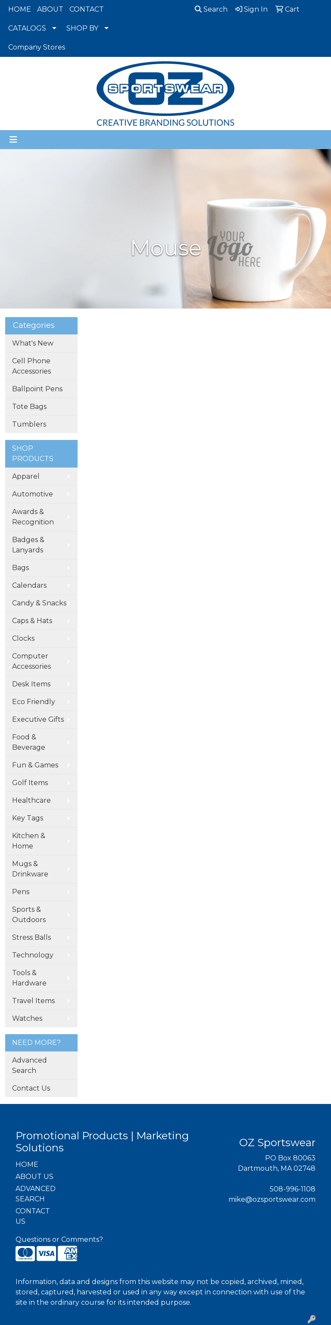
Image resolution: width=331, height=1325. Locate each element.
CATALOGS (27, 28)
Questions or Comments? (59, 1239)
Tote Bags (29, 406)
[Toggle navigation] (13, 140)
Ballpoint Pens (37, 389)
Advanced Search (29, 1065)
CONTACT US (33, 1216)
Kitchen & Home (28, 841)
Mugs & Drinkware (30, 869)
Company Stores (36, 47)
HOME (19, 9)
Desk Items (31, 684)
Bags (20, 568)
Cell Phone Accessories (31, 366)
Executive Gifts (38, 719)
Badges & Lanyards (28, 545)
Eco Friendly (33, 702)
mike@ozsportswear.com (271, 1199)
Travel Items (33, 1001)
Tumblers (29, 424)
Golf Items (30, 783)
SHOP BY (82, 28)
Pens (20, 892)
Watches (27, 1018)
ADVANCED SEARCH (36, 1194)
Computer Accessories (31, 661)
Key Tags (27, 818)
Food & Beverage (28, 742)
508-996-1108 (292, 1189)
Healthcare (31, 800)
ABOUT (50, 9)
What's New (32, 343)
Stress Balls (31, 937)
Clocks (23, 638)
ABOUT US (34, 1176)
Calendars (29, 585)
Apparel (26, 476)
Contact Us (31, 1088)
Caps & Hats (32, 621)
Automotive (32, 494)
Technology (32, 955)
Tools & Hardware (29, 978)
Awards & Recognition (33, 517)
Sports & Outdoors (29, 914)
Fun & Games (35, 765)
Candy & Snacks (39, 603)
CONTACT (86, 9)
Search (211, 9)
